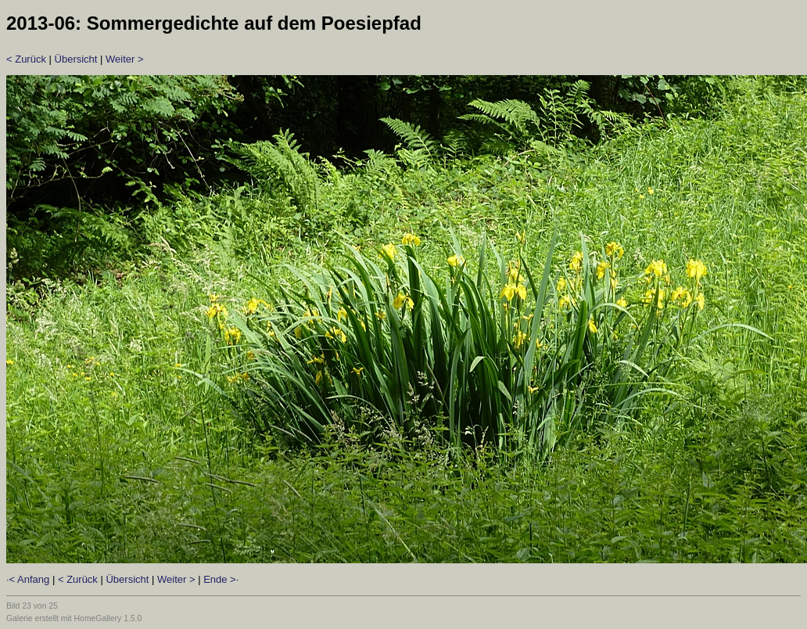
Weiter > (125, 59)
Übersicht (76, 59)
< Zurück (26, 59)
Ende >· (221, 579)
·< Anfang (27, 579)
